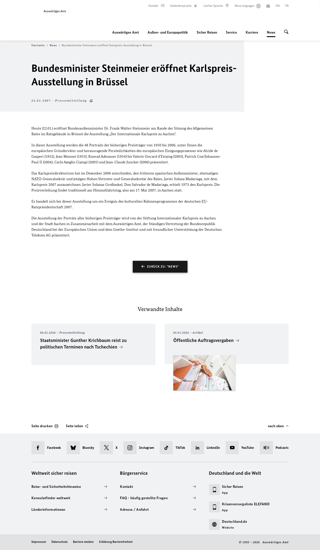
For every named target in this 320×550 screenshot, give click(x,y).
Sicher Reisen (207, 32)
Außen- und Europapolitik (168, 32)
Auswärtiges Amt (125, 32)
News (271, 32)
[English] (278, 6)
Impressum (38, 542)
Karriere (252, 32)
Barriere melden (83, 542)
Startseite (39, 45)
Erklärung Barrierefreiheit (116, 542)
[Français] (287, 6)
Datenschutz (59, 542)
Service (231, 32)
